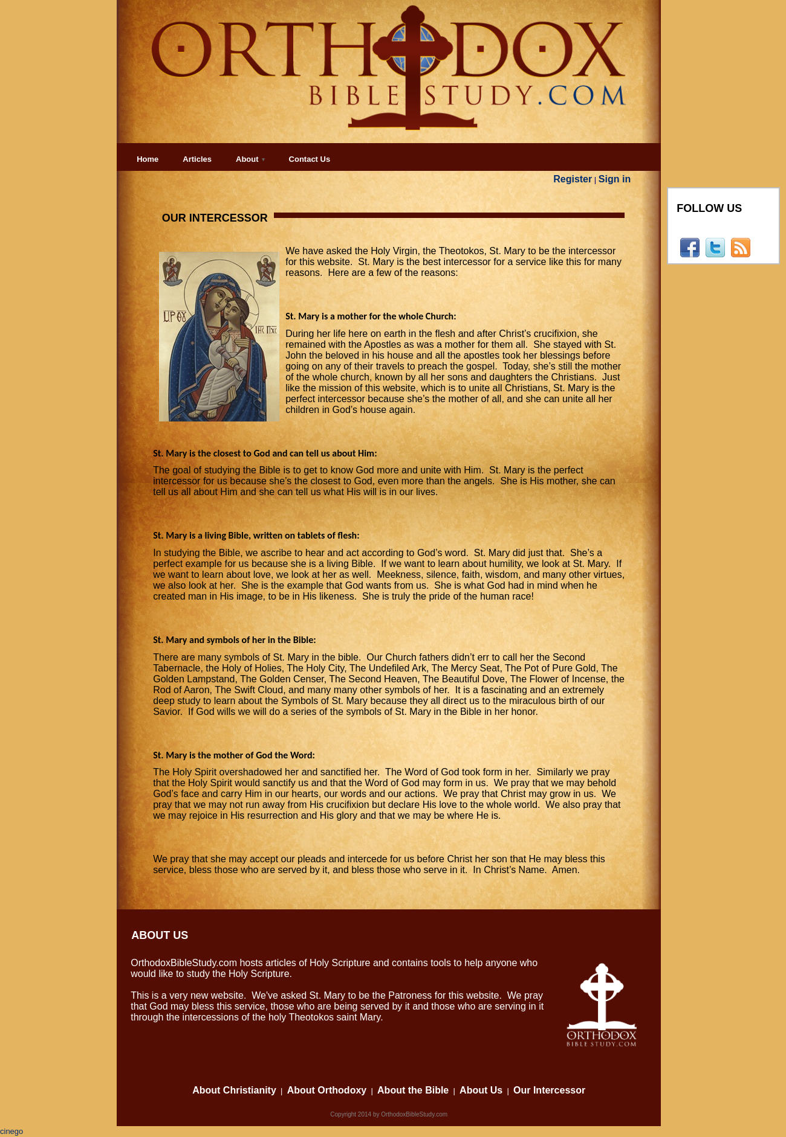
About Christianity (234, 1090)
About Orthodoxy (327, 1090)
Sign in (615, 179)
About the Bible (413, 1090)
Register (572, 179)
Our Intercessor (549, 1090)
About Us (481, 1090)
